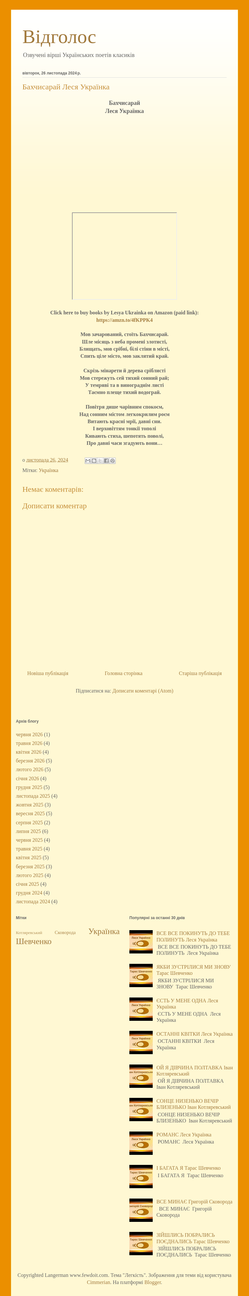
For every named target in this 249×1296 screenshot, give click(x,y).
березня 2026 (30, 760)
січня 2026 (27, 778)
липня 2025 (28, 831)
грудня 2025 (29, 787)
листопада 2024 (33, 901)
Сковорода (65, 932)
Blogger (152, 1282)
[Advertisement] (124, 163)
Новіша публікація (47, 673)
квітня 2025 (29, 857)
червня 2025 (29, 840)
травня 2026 (29, 743)
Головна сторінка (123, 673)
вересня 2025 (30, 813)
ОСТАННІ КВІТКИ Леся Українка (194, 1034)
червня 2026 (29, 734)
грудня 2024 (29, 893)
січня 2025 (27, 884)
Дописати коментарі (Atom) (143, 690)
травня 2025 (29, 848)
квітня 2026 (29, 752)
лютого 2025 (29, 875)
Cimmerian (98, 1282)
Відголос (59, 36)
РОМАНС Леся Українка (183, 1134)
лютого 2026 (29, 769)
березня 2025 (30, 866)
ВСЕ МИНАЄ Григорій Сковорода (194, 1201)
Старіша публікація (200, 673)
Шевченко (34, 941)
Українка (48, 470)
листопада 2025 (33, 796)
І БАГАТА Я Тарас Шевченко (188, 1168)
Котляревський (29, 932)
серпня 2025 (29, 822)
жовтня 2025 (29, 804)
